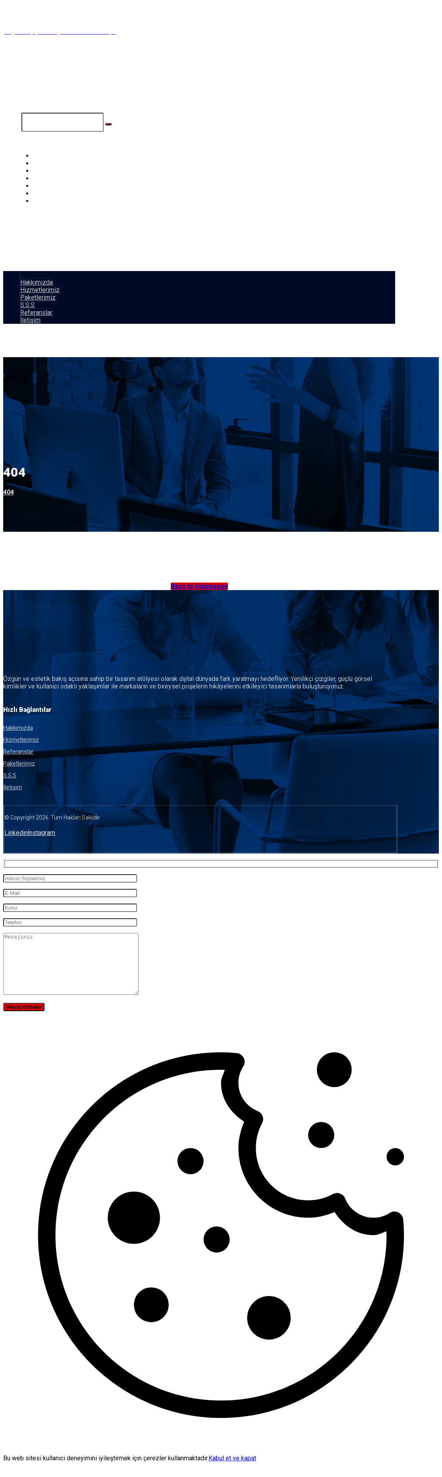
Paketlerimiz (19, 763)
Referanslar (18, 751)
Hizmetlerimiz (21, 739)
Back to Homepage (199, 586)
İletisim (12, 787)
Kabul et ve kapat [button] (232, 1470)
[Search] (108, 124)
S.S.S (9, 775)
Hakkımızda (18, 727)
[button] (16, 16)
